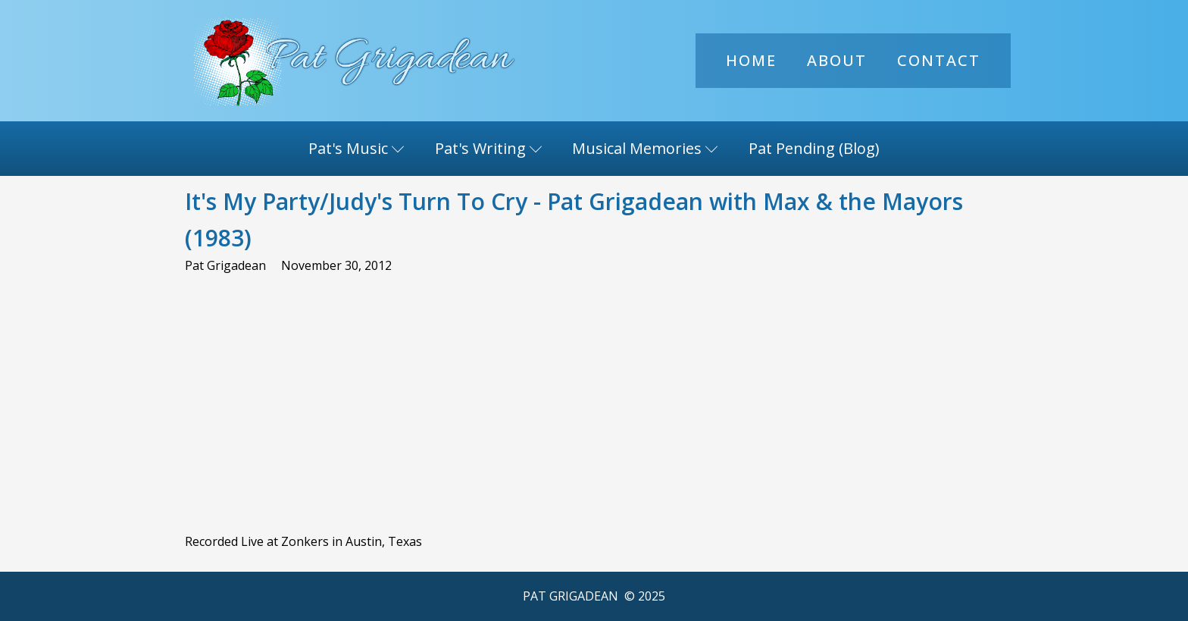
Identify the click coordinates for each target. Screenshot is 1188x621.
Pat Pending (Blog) (814, 148)
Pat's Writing (488, 148)
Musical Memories (645, 148)
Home (751, 60)
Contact (938, 60)
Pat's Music (356, 148)
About (837, 60)
